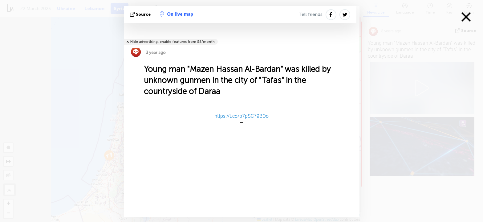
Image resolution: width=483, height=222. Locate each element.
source (141, 14)
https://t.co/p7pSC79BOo (241, 116)
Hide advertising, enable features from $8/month (172, 42)
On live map (176, 14)
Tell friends (310, 14)
